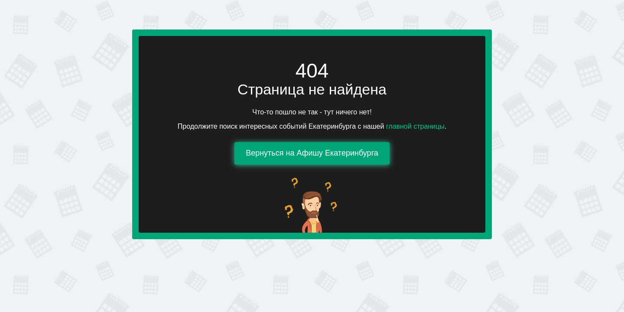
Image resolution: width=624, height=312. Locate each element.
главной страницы (415, 126)
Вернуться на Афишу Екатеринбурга (312, 153)
